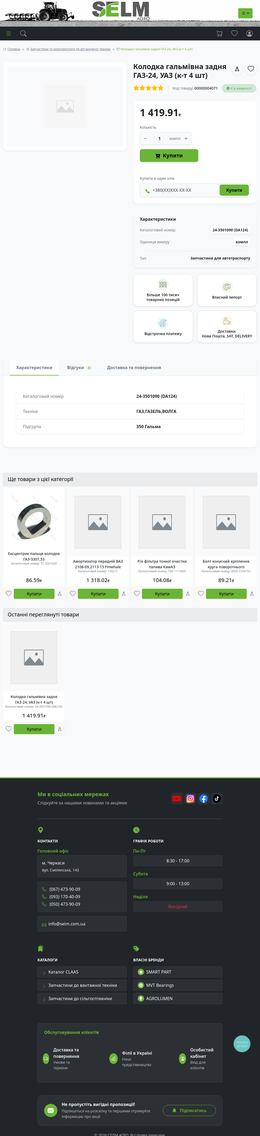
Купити (169, 156)
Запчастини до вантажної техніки (79, 987)
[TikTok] (217, 800)
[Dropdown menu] (245, 13)
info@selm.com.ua (63, 926)
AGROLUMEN (155, 1000)
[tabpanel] (130, 411)
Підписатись (189, 1110)
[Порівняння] (59, 594)
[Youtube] (175, 800)
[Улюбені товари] (8, 594)
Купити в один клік (157, 178)
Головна (13, 49)
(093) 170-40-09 (61, 898)
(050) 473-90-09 (61, 906)
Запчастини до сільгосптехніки (77, 1001)
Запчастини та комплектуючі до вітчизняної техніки (70, 49)
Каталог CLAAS (60, 974)
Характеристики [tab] (34, 367)
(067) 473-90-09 (61, 891)
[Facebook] (203, 800)
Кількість (148, 127)
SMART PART (154, 974)
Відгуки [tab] (79, 368)
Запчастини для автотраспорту (220, 258)
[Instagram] (189, 800)
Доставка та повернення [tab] (134, 367)
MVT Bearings (156, 987)
